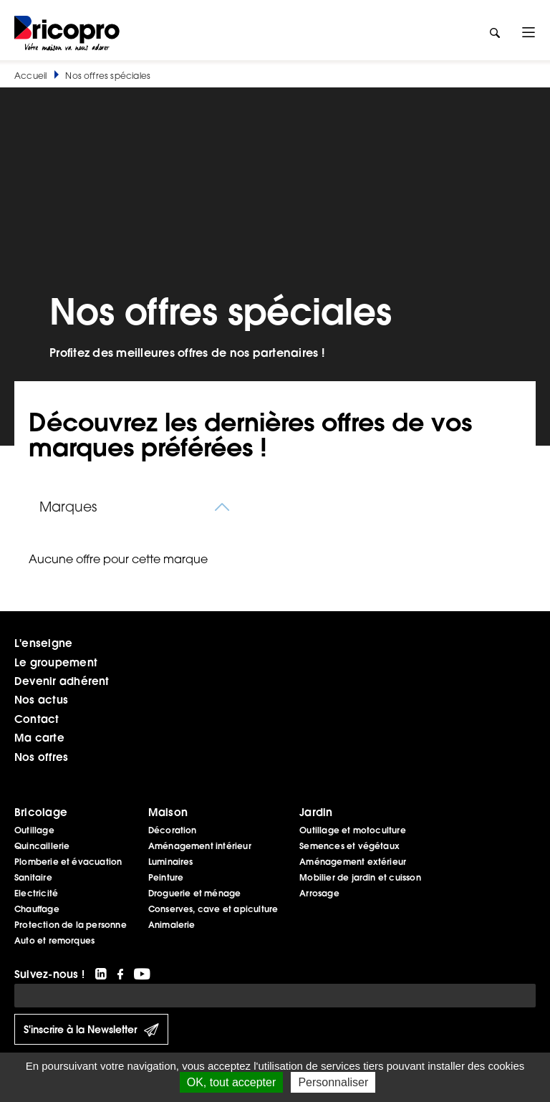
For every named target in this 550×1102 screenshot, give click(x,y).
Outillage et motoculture (352, 830)
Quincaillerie (41, 845)
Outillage (34, 830)
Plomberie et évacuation (68, 861)
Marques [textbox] (68, 506)
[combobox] (136, 506)
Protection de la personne (70, 924)
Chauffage (36, 909)
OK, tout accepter (231, 1082)
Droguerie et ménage (194, 893)
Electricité (36, 893)
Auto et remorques (54, 940)
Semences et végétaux (349, 845)
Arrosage (319, 893)
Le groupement (55, 662)
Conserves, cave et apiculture (213, 909)
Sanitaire (33, 877)
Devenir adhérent (62, 681)
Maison (168, 812)
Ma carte (39, 737)
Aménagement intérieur (199, 845)
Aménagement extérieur (352, 861)
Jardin (315, 812)
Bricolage (40, 812)
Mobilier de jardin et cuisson (360, 877)
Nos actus (41, 699)
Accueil (30, 75)
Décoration (172, 830)
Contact (36, 718)
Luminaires (170, 861)
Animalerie (172, 924)
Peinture (166, 877)
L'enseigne (43, 643)
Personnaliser (333, 1082)
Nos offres (41, 756)
